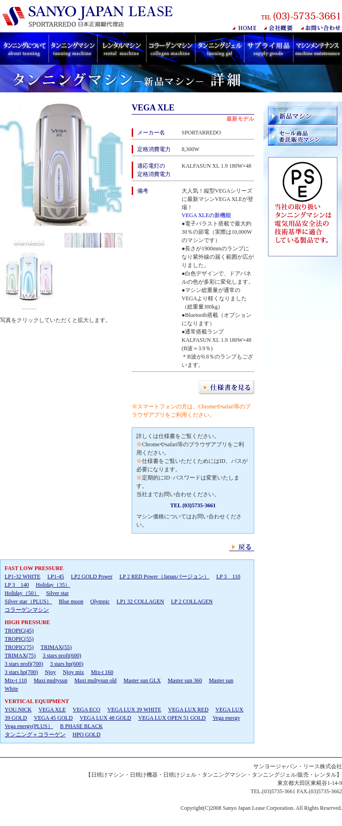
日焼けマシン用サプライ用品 (268, 48)
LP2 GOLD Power (91, 576)
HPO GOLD (86, 734)
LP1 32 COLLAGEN (140, 601)
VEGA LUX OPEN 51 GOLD (172, 718)
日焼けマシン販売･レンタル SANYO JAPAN (89, 16)
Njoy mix (73, 672)
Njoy (50, 672)
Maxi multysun (50, 680)
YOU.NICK (18, 709)
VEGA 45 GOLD (53, 718)
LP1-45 (55, 576)
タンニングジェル (219, 48)
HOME (244, 28)
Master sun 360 (185, 680)
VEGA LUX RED (188, 709)
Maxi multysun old (95, 680)
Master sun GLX (142, 680)
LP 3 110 (228, 576)
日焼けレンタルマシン (121, 48)
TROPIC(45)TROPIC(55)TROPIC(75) (19, 638)
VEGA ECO (86, 709)
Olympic (100, 601)
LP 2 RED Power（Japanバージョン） (164, 576)
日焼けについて (24, 48)
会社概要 (279, 28)
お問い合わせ (321, 28)
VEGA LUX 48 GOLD (105, 718)
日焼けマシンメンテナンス (317, 48)
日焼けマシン (73, 48)
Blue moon (71, 601)
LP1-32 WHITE (22, 576)
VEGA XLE (52, 709)
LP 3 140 (17, 585)
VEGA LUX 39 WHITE (134, 709)
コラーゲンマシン (170, 48)
